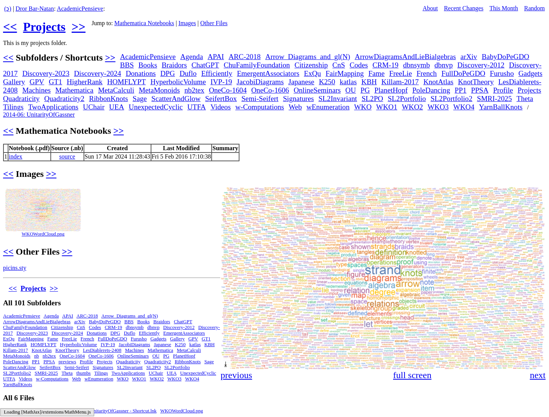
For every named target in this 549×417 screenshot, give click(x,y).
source (67, 156)
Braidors (174, 65)
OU (350, 90)
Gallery (14, 82)
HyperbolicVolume (178, 82)
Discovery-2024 (97, 73)
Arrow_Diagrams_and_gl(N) (129, 316)
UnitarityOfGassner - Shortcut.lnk (123, 411)
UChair (94, 107)
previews (67, 361)
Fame (376, 73)
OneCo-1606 (270, 90)
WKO (363, 107)
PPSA (480, 90)
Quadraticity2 (64, 99)
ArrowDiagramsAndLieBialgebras (405, 57)
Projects (44, 27)
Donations (141, 73)
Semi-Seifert (259, 99)
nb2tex (194, 90)
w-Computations (259, 107)
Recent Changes (463, 8)
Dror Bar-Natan (35, 8)
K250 (327, 82)
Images (187, 23)
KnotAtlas (438, 82)
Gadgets (530, 73)
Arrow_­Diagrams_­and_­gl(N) (307, 57)
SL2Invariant (337, 99)
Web (295, 107)
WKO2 (412, 107)
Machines (36, 90)
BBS (127, 65)
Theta (525, 99)
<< (10, 27)
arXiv (469, 57)
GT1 (55, 82)
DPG (168, 73)
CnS (338, 65)
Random (534, 8)
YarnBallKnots (500, 107)
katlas (348, 82)
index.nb (55, 411)
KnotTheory (476, 82)
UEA (116, 107)
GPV (37, 82)
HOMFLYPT (126, 82)
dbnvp (444, 65)
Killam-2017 (400, 82)
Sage (140, 99)
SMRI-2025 (494, 99)
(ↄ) (7, 8)
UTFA (196, 107)
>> (78, 27)
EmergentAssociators (268, 73)
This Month (504, 8)
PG (365, 90)
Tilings (13, 107)
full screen (412, 375)
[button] (539, 194)
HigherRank (85, 82)
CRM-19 (385, 65)
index (15, 156)
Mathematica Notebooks (144, 23)
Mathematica (74, 90)
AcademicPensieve (80, 8)
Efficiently (217, 73)
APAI (215, 57)
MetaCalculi (116, 90)
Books (147, 65)
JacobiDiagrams (260, 82)
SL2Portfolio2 (451, 99)
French (426, 73)
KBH (369, 82)
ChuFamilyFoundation (257, 65)
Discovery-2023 (45, 73)
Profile (503, 90)
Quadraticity (21, 99)
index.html (13, 411)
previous (236, 375)
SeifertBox (221, 99)
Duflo (188, 73)
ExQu (312, 73)
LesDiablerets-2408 (102, 350)
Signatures (298, 99)
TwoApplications (53, 107)
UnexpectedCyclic (156, 107)
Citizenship (310, 65)
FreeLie (400, 73)
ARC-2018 (244, 57)
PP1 (461, 90)
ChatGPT (205, 65)
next (538, 375)
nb (36, 356)
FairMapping (345, 73)
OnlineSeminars (317, 90)
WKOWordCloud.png (43, 234)
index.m (36, 411)
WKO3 (437, 107)
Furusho (502, 73)
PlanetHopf (391, 90)
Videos (220, 107)
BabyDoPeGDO (505, 57)
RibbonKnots (108, 99)
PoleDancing (431, 90)
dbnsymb (416, 65)
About (430, 8)
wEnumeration (328, 107)
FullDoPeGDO (463, 73)
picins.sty (14, 268)
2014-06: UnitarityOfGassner (39, 114)
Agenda (191, 57)
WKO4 (463, 107)
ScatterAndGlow (176, 99)
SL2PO (372, 99)
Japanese (301, 82)
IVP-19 (221, 82)
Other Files (214, 23)
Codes (359, 65)
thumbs (83, 373)
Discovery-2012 (480, 65)
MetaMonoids (159, 90)
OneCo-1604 (228, 90)
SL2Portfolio (407, 99)
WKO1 (386, 107)
